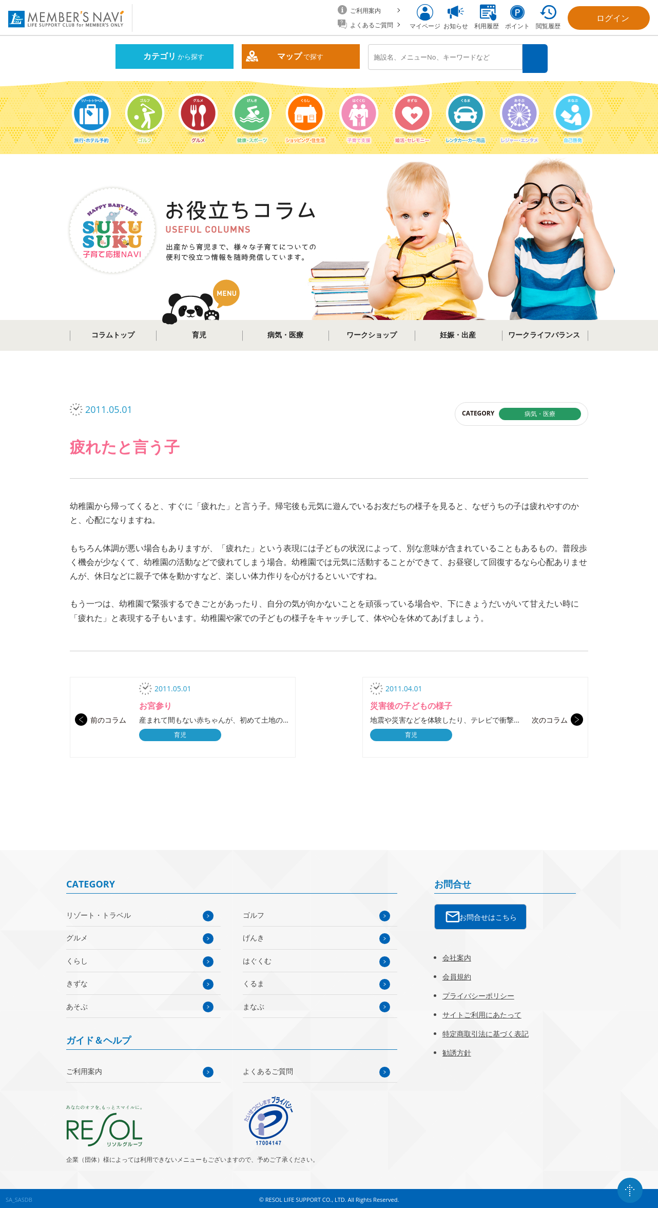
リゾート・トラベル (98, 912)
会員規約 (456, 973)
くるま (253, 981)
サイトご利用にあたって (481, 1011)
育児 (199, 332)
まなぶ (253, 1003)
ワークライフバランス (544, 332)
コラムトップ (112, 332)
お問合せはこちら (488, 914)
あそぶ (77, 1003)
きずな (77, 981)
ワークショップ (371, 332)
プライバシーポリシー (478, 992)
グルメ (77, 935)
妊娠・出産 (458, 332)
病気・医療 (285, 332)
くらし (77, 957)
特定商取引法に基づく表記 (485, 1030)
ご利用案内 (84, 1068)
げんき (253, 935)
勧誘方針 (456, 1049)
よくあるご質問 (268, 1068)
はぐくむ (257, 957)
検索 (536, 57)
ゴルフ (253, 912)
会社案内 (456, 954)
